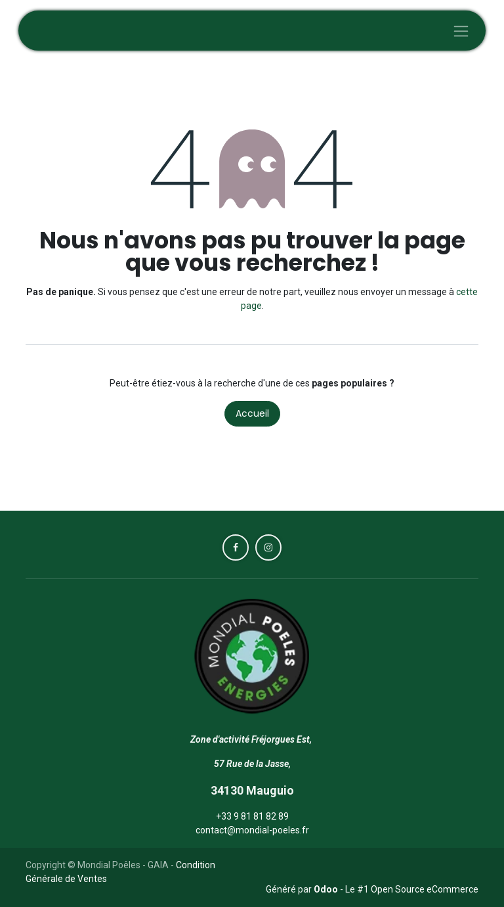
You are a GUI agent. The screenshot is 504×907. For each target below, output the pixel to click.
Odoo (327, 889)
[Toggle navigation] (461, 30)
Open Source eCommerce (424, 889)
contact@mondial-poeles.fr (252, 830)
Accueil (252, 413)
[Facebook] (235, 547)
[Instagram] (268, 547)
